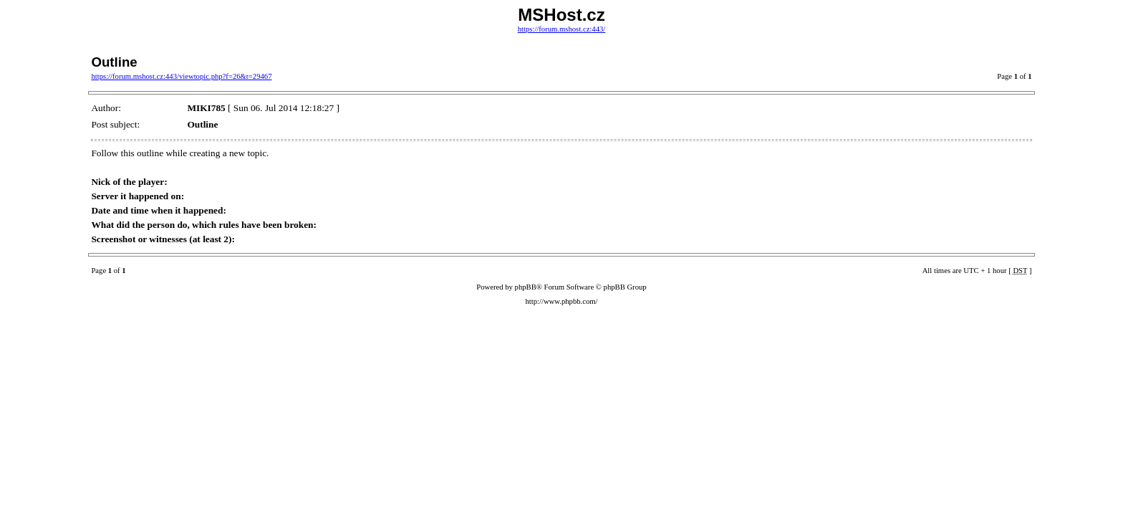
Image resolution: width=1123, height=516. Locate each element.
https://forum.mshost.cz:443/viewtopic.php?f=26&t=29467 (181, 76)
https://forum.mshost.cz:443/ (562, 29)
